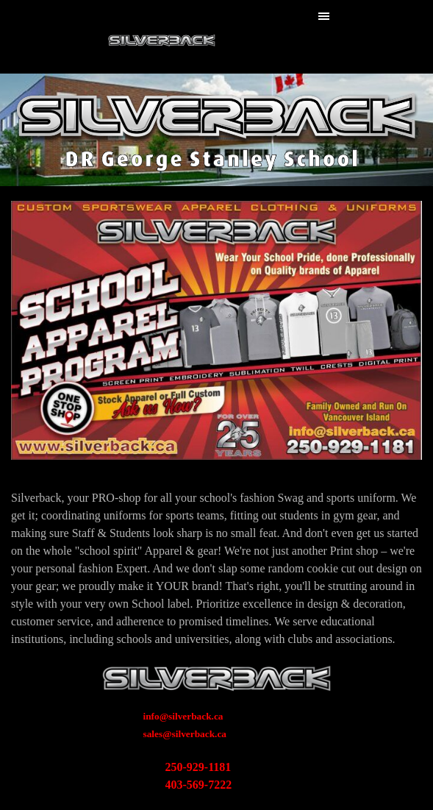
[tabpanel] (216, 568)
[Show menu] (324, 16)
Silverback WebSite (161, 36)
